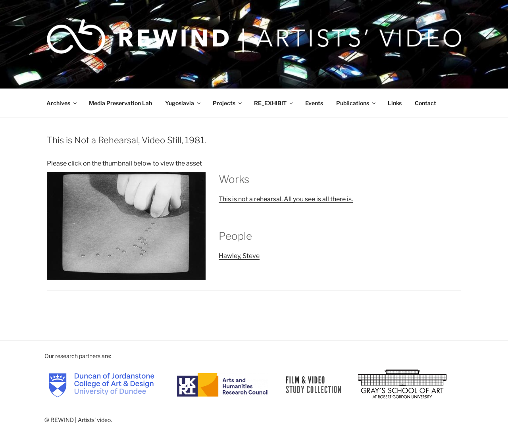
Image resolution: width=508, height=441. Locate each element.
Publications (356, 103)
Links (395, 103)
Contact (425, 103)
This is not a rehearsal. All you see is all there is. (286, 199)
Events (314, 103)
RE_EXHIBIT (274, 103)
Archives (62, 103)
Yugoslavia (183, 103)
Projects (228, 103)
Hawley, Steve (239, 256)
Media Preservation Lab (120, 103)
